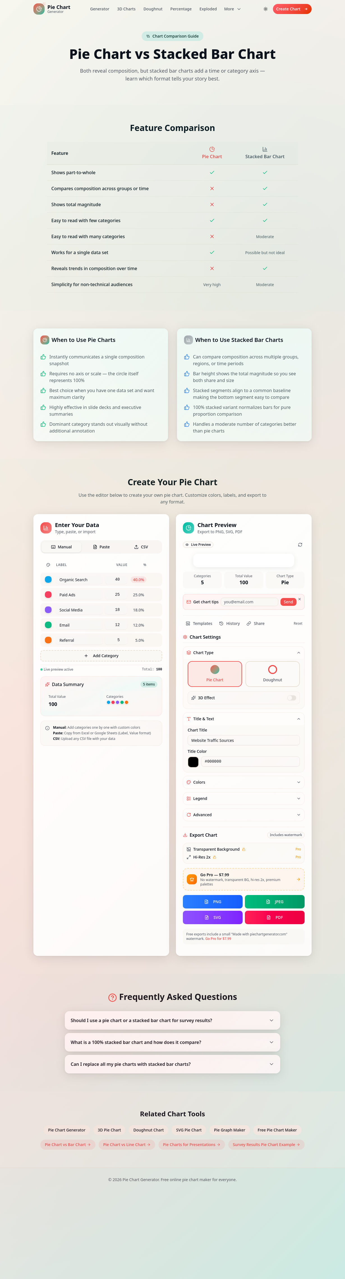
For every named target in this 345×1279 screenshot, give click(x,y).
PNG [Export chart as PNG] (213, 989)
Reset (298, 710)
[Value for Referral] (116, 640)
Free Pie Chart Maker (277, 1217)
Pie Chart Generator (66, 1217)
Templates (199, 711)
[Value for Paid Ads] (116, 594)
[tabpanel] (101, 616)
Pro (298, 937)
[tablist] (101, 547)
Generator (99, 8)
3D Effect (206, 785)
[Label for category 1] (79, 579)
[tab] (61, 547)
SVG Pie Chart (189, 1217)
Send (288, 689)
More (232, 8)
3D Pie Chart (109, 1217)
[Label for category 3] (79, 609)
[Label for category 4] (79, 624)
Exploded (208, 8)
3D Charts (126, 8)
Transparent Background (216, 936)
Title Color (197, 838)
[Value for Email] (116, 624)
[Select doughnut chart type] (272, 761)
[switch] (291, 785)
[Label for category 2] (79, 594)
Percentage (181, 8)
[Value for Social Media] (116, 609)
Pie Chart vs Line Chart (127, 1232)
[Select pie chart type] (215, 761)
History (229, 711)
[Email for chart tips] (249, 689)
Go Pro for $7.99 (218, 1026)
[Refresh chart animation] (300, 544)
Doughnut (152, 8)
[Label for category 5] (79, 640)
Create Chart (292, 8)
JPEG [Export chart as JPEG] (275, 989)
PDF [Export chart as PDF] (274, 1004)
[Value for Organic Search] (116, 579)
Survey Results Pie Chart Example (266, 1232)
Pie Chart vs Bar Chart (68, 1232)
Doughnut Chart (148, 1217)
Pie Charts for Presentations (191, 1232)
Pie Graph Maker (229, 1217)
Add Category (101, 655)
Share (255, 711)
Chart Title (197, 817)
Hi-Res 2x (202, 944)
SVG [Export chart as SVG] (212, 1004)
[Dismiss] (299, 686)
